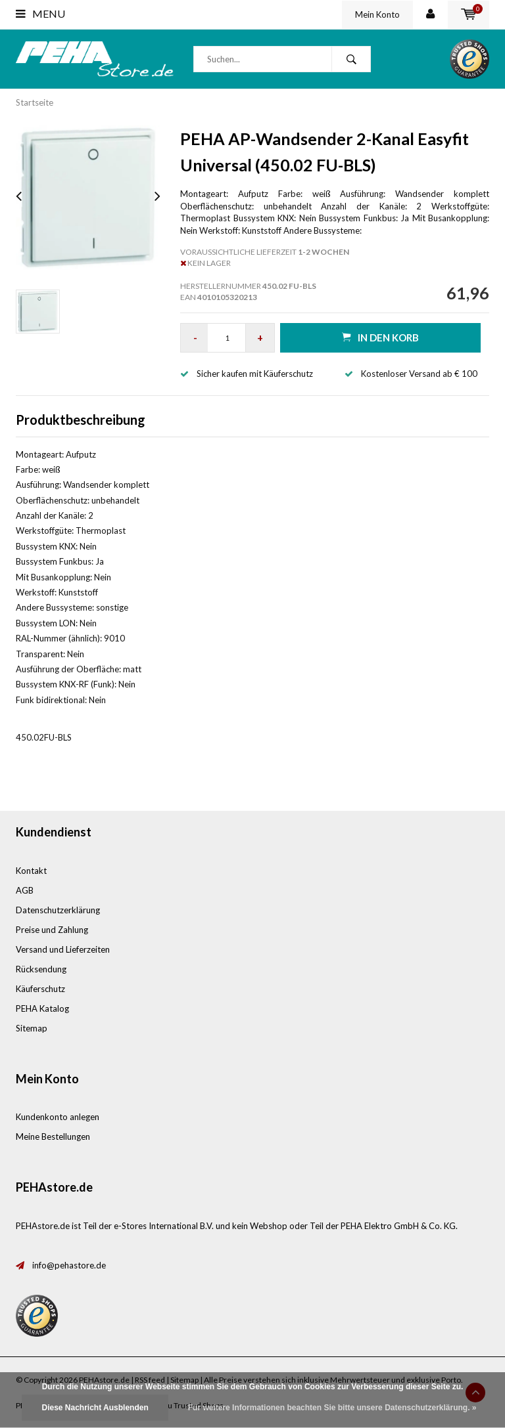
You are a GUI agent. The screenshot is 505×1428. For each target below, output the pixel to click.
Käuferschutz (40, 989)
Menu (40, 13)
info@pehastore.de (69, 1265)
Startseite (34, 102)
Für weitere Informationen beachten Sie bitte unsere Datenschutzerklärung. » (332, 1407)
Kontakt (31, 870)
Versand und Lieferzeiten (63, 949)
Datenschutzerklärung (58, 910)
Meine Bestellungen (53, 1136)
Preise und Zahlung (52, 929)
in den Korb (380, 337)
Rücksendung (41, 969)
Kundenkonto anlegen (57, 1117)
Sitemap (31, 1028)
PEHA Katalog (42, 1008)
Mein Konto (377, 14)
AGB (25, 890)
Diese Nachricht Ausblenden (94, 1407)
